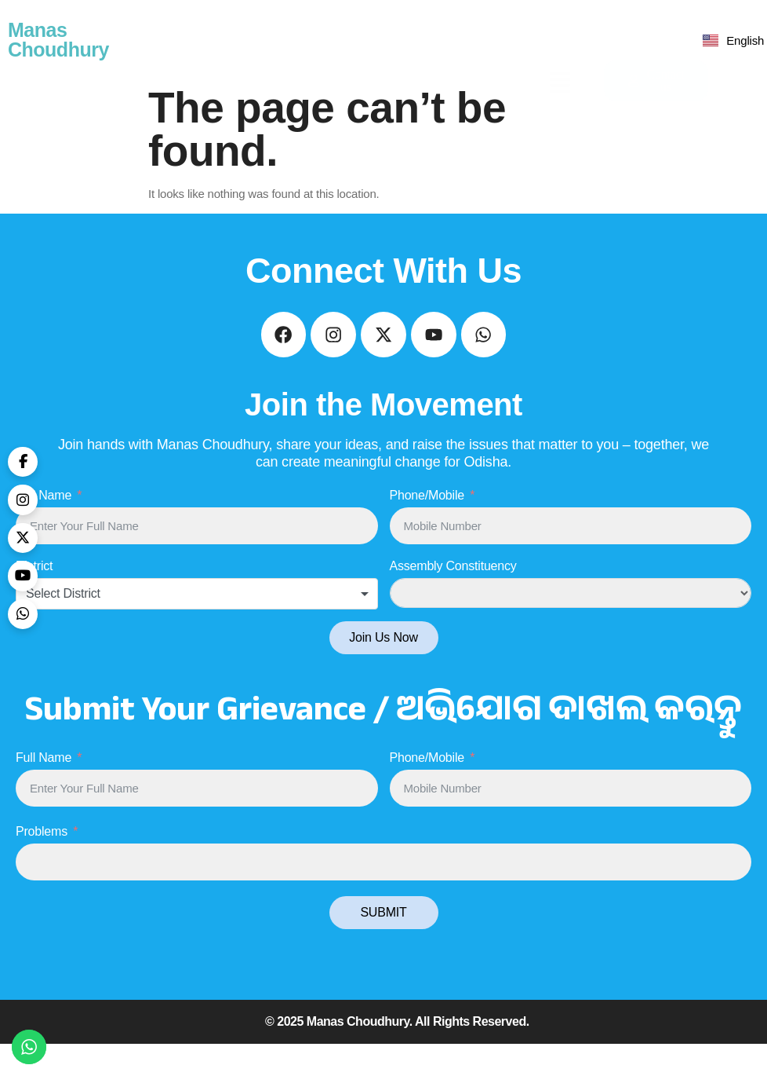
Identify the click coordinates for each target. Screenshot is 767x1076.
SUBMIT (383, 944)
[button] (560, 40)
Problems (41, 863)
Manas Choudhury (58, 39)
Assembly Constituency (453, 598)
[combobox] (197, 626)
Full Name (43, 527)
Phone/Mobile (427, 527)
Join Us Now (383, 669)
